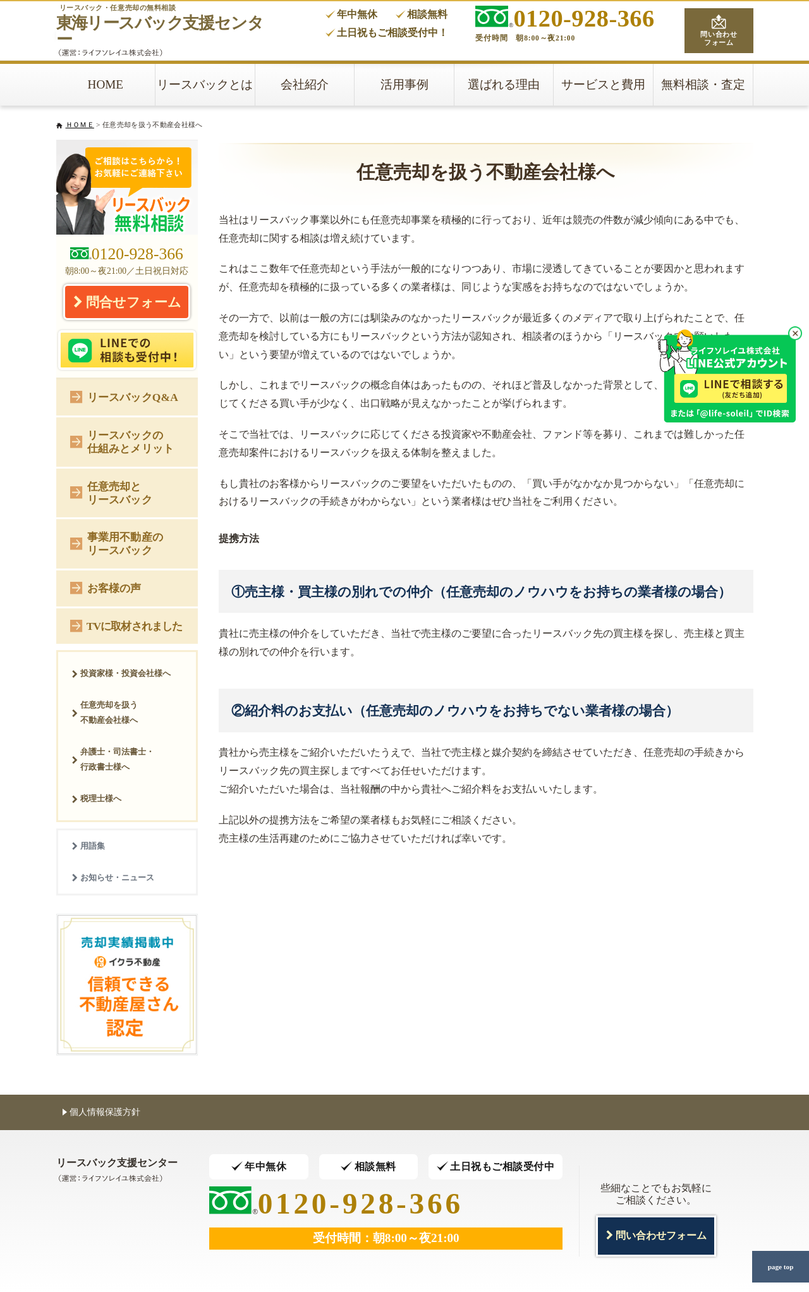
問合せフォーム (127, 301)
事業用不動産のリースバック (116, 544)
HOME (106, 84)
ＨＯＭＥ (80, 124)
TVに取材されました (126, 625)
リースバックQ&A (124, 396)
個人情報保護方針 (101, 1111)
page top (780, 1266)
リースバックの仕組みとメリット (122, 442)
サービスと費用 (603, 84)
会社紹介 (305, 84)
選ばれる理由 (504, 84)
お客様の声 (106, 587)
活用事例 (404, 84)
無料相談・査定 (703, 84)
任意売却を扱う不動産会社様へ (104, 712)
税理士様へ (96, 798)
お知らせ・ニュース (112, 877)
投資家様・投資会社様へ (121, 673)
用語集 (88, 846)
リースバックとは (205, 84)
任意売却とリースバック (111, 493)
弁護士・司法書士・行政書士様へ (112, 759)
